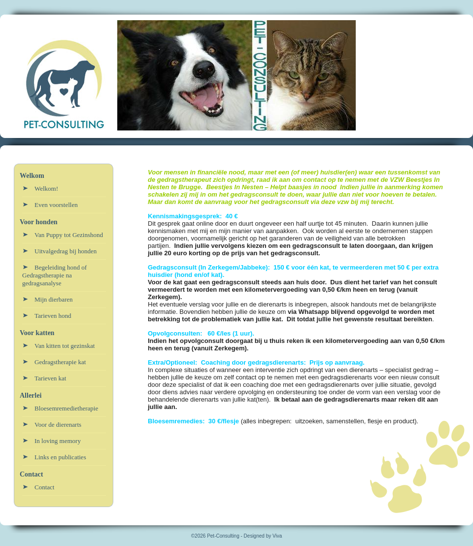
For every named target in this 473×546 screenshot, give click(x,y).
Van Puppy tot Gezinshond (68, 235)
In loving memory (57, 440)
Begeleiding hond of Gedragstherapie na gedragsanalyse (54, 275)
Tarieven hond (52, 315)
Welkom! (46, 188)
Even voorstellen (56, 204)
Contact (44, 487)
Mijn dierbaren (53, 299)
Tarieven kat (50, 378)
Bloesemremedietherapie (66, 408)
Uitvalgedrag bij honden (65, 251)
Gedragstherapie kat (60, 362)
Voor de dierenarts (57, 424)
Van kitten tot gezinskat (64, 345)
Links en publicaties (60, 457)
